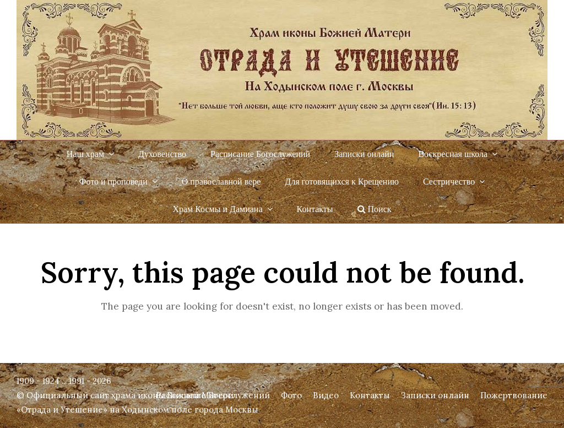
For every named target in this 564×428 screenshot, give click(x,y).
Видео (326, 395)
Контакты (370, 395)
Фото (291, 395)
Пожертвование (513, 395)
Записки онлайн (435, 395)
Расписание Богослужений (213, 395)
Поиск (374, 209)
